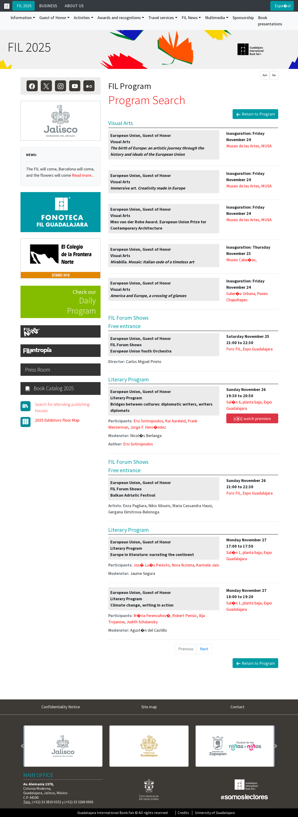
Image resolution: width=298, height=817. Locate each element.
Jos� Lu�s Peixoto (151, 565)
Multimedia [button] (215, 17)
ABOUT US (74, 5)
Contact (237, 706)
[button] (22, 746)
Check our (58, 302)
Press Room (37, 369)
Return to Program (255, 114)
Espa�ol (282, 5)
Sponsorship (243, 17)
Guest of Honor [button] (52, 17)
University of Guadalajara (215, 812)
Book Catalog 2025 (49, 388)
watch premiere (252, 418)
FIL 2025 (23, 5)
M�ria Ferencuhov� (151, 615)
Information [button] (21, 17)
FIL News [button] (190, 17)
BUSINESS (47, 5)
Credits (183, 812)
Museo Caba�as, (241, 259)
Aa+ (265, 75)
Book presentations (270, 21)
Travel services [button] (161, 17)
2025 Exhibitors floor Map (57, 420)
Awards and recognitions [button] (119, 17)
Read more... (83, 175)
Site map (149, 706)
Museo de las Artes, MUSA (249, 146)
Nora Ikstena (183, 565)
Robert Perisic (184, 615)
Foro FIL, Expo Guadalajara (249, 349)
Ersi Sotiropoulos (148, 421)
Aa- (274, 75)
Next (204, 648)
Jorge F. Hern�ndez (148, 427)
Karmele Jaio (207, 565)
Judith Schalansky (142, 621)
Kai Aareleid (175, 421)
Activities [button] (82, 17)
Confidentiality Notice (60, 706)
